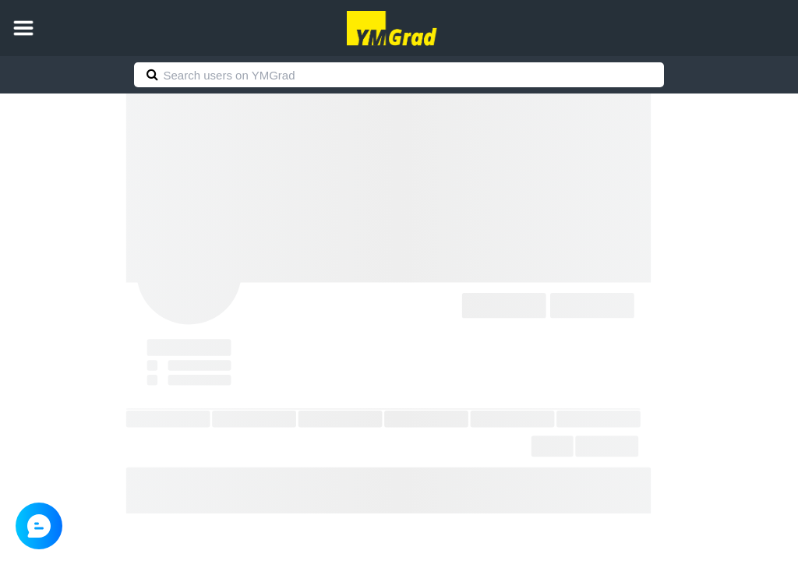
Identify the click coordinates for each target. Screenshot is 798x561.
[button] (23, 28)
